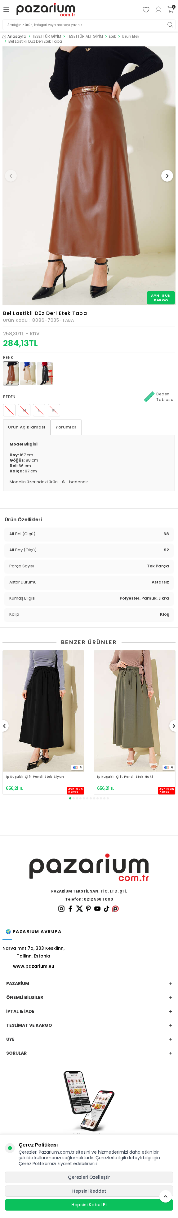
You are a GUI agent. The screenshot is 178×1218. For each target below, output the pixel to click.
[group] (89, 175)
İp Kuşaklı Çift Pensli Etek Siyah (35, 777)
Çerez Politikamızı (37, 1163)
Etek (112, 36)
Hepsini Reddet (89, 1191)
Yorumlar (66, 427)
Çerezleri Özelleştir (89, 1177)
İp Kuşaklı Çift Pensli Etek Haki (125, 777)
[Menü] (7, 9)
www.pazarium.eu (33, 966)
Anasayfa (14, 36)
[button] (11, 176)
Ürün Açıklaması (27, 427)
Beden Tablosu (159, 396)
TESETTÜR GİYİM (46, 36)
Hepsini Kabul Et (89, 1205)
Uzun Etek (130, 36)
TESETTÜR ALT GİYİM (85, 36)
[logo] (45, 9)
